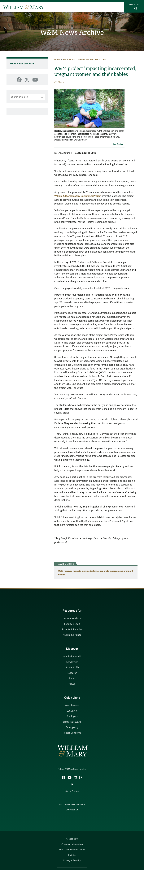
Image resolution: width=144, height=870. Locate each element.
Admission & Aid (72, 656)
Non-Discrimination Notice (72, 849)
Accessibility (72, 839)
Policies (72, 855)
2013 (103, 59)
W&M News (69, 59)
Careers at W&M (72, 722)
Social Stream (72, 791)
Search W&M (72, 705)
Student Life (72, 667)
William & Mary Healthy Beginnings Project (77, 196)
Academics (72, 662)
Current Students (72, 618)
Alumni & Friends (72, 635)
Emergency (72, 727)
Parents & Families (72, 629)
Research (72, 673)
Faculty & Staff (72, 624)
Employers (72, 716)
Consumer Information (72, 844)
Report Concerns (72, 732)
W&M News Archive (72, 32)
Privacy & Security (72, 860)
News (72, 683)
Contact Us (72, 809)
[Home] (23, 7)
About (72, 678)
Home (57, 59)
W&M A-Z (72, 711)
